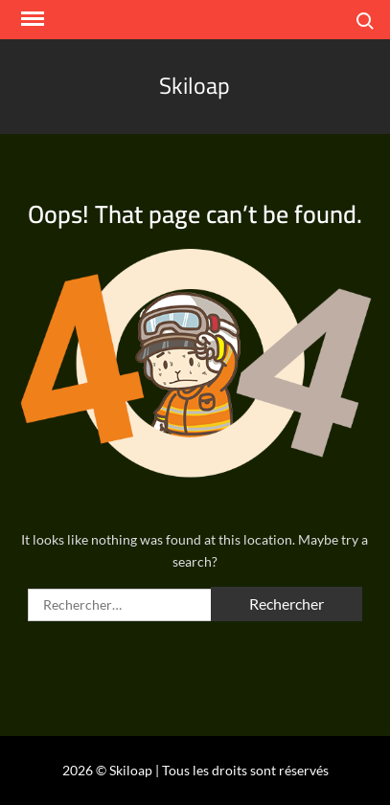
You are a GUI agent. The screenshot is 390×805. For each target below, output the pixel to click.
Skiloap (194, 85)
